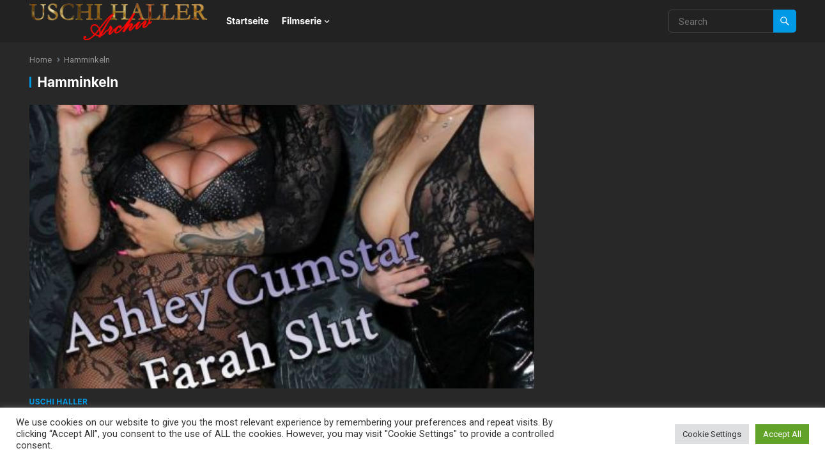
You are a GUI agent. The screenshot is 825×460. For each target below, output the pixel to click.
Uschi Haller (58, 221)
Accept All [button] (782, 434)
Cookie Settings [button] (711, 434)
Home (40, 60)
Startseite (247, 20)
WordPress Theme (104, 307)
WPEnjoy (172, 307)
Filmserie (302, 20)
